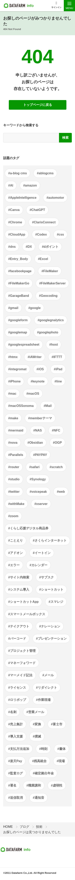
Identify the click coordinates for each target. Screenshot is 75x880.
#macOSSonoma (21, 405)
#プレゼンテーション (51, 638)
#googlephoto (47, 332)
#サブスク (46, 577)
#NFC (56, 430)
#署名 (12, 785)
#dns (12, 246)
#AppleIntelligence (22, 197)
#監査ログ (15, 773)
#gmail (13, 308)
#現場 (61, 761)
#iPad (58, 369)
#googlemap (17, 332)
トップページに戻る (37, 104)
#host (53, 344)
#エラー (14, 565)
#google (34, 308)
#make (13, 418)
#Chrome (15, 222)
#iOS (40, 369)
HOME (8, 826)
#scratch (56, 467)
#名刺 (12, 712)
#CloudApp (16, 234)
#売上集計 (15, 724)
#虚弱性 (56, 785)
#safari (34, 467)
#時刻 (43, 749)
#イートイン (42, 553)
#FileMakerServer (52, 283)
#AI (10, 185)
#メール (48, 675)
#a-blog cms (17, 173)
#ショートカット (51, 589)
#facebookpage (19, 271)
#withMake (16, 504)
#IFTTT (57, 357)
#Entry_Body (18, 259)
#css (60, 234)
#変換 (37, 724)
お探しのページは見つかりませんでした (32, 832)
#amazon (30, 185)
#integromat (17, 369)
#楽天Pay (15, 761)
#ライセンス (17, 687)
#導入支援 (15, 736)
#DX (29, 246)
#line (58, 381)
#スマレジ (56, 601)
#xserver (41, 504)
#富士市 (56, 724)
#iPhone (14, 381)
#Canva (14, 210)
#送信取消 (15, 797)
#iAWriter (35, 357)
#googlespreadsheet (23, 344)
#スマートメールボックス (26, 614)
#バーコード (17, 638)
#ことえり (15, 540)
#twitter (14, 491)
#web (61, 491)
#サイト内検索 (18, 577)
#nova (12, 442)
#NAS (37, 430)
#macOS (32, 393)
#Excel (43, 259)
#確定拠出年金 (43, 773)
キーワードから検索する (20, 125)
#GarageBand (18, 295)
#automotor (55, 197)
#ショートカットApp (23, 601)
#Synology (38, 479)
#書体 (61, 749)
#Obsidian (35, 442)
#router (13, 467)
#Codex (41, 234)
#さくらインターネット (50, 540)
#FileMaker (49, 271)
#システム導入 (18, 589)
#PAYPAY (40, 455)
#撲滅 (37, 736)
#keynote (37, 381)
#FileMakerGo (18, 283)
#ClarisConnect (43, 222)
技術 (39, 826)
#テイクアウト (18, 626)
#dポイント (50, 246)
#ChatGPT (37, 210)
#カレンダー (38, 565)
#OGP (57, 442)
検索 (65, 137)
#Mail (48, 405)
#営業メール (35, 712)
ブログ (24, 826)
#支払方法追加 (18, 749)
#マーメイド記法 (20, 675)
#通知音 (38, 797)
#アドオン (15, 553)
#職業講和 (33, 785)
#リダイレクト (46, 687)
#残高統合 (39, 761)
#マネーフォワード (22, 663)
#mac (12, 393)
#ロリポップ (17, 699)
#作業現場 (43, 699)
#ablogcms (45, 173)
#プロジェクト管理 (22, 650)
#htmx (13, 357)
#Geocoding (48, 295)
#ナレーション (49, 626)
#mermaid (15, 430)
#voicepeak (38, 491)
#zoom (13, 516)
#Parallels (15, 455)
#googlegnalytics (51, 320)
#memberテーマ (40, 418)
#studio (14, 479)
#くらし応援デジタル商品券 (28, 528)
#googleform (18, 320)
